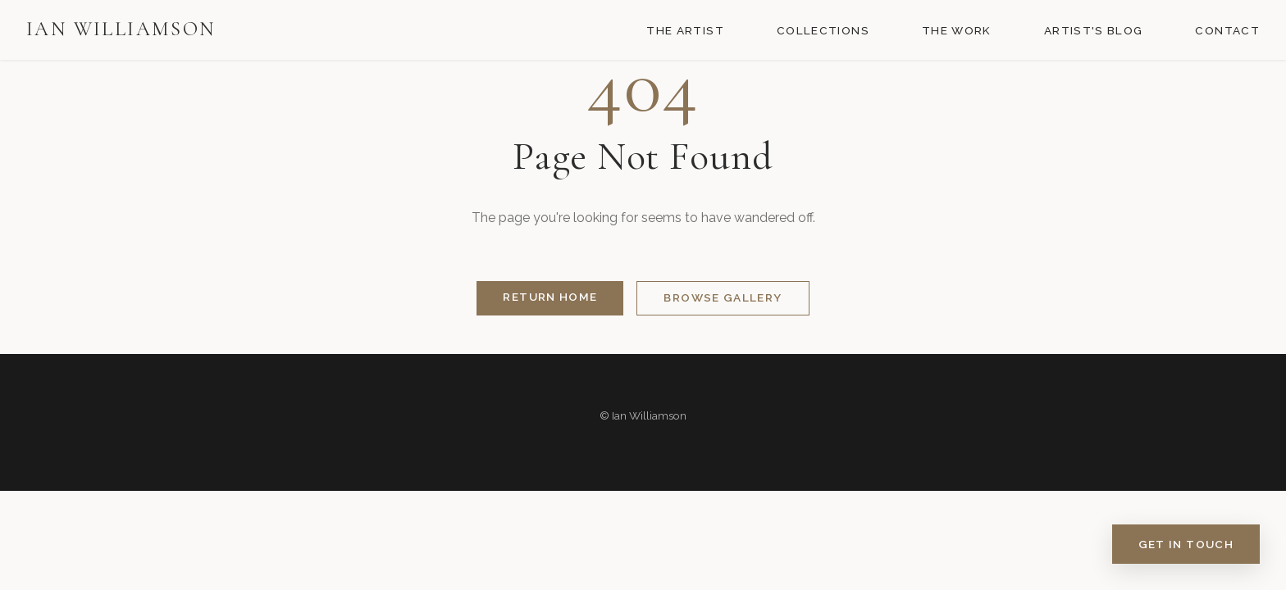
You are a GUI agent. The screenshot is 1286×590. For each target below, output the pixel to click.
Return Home (550, 296)
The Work (957, 30)
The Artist (685, 30)
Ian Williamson (121, 29)
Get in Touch (1186, 544)
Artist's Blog (1093, 30)
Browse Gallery (723, 297)
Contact (1227, 30)
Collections (823, 30)
